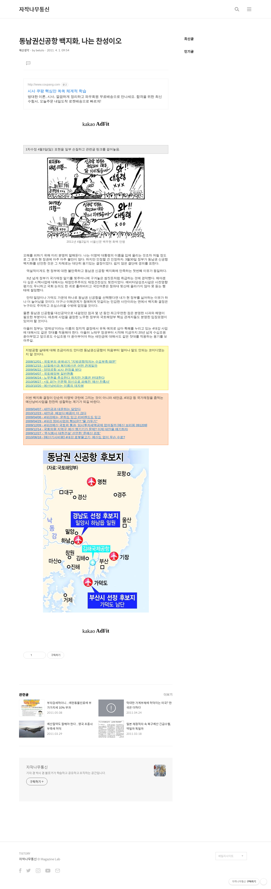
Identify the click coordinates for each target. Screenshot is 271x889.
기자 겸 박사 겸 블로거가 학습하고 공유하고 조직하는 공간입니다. (66, 773)
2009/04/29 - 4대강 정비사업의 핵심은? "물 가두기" (61, 421)
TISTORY (24, 853)
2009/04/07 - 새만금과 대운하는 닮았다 (53, 409)
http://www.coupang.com (44, 84)
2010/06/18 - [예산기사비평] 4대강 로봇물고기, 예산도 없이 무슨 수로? (75, 437)
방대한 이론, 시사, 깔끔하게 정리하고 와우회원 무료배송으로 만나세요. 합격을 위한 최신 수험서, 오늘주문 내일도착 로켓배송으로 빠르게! (95, 99)
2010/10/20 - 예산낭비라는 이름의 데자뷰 (55, 385)
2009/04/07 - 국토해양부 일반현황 (49, 373)
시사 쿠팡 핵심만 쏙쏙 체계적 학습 (57, 91)
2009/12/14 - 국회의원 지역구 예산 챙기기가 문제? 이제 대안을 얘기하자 (77, 429)
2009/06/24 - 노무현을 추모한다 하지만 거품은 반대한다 (65, 377)
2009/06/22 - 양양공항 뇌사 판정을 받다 (54, 369)
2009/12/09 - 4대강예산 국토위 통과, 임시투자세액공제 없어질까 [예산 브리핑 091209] (86, 425)
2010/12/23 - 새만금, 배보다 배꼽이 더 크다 (56, 413)
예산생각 (24, 50)
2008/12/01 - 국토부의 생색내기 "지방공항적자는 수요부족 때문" (71, 361)
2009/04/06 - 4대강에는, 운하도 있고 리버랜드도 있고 (63, 417)
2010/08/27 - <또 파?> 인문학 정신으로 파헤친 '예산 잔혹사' (68, 381)
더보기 (168, 694)
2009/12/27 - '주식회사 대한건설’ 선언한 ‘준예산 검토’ (63, 433)
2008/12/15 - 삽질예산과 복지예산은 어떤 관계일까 (61, 365)
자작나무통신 (34, 9)
